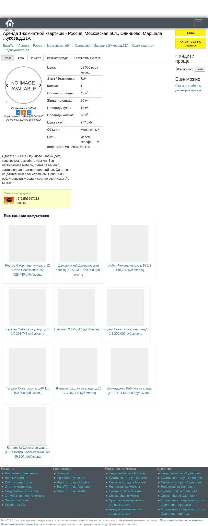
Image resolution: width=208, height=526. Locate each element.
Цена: (51, 67)
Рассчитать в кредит (87, 57)
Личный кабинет (17, 478)
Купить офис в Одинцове (179, 491)
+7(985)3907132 (27, 198)
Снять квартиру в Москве (127, 482)
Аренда (23, 45)
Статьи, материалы (19, 486)
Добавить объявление (21, 473)
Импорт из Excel (17, 500)
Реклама (63, 473)
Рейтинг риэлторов (19, 482)
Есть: (51, 137)
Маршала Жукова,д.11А (110, 45)
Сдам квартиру (143, 45)
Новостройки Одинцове (178, 486)
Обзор (7, 57)
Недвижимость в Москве (127, 473)
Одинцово (82, 45)
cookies (132, 524)
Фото (20, 57)
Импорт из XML (16, 504)
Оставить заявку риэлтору (190, 43)
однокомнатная (18, 50)
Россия (38, 45)
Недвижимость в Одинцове (181, 473)
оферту (102, 524)
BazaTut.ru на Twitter (72, 491)
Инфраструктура (57, 57)
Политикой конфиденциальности (21, 524)
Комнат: (53, 86)
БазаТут (9, 45)
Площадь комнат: (61, 115)
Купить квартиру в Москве (128, 478)
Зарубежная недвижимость (25, 495)
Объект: (53, 129)
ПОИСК (190, 32)
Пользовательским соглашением (180, 520)
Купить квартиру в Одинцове (182, 478)
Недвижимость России (21, 491)
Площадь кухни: (60, 108)
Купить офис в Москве (125, 491)
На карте (35, 57)
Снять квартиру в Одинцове (181, 482)
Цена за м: (56, 122)
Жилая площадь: (60, 100)
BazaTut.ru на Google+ (73, 482)
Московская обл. (59, 45)
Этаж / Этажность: (61, 78)
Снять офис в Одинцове (178, 495)
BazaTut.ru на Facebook (74, 486)
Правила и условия (71, 478)
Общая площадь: (60, 93)
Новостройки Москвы (124, 486)
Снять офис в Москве (124, 495)
